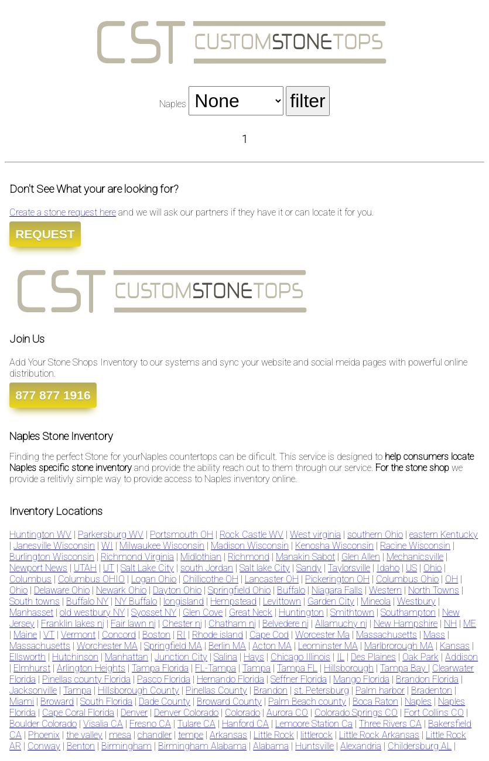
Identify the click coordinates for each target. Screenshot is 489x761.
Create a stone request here (62, 212)
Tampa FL (297, 668)
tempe (190, 734)
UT (108, 568)
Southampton (408, 612)
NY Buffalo (136, 601)
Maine (25, 634)
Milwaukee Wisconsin (161, 545)
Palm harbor (380, 690)
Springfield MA (173, 645)
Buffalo (291, 590)
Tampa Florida (160, 668)
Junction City (181, 657)
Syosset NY (153, 612)
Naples (418, 701)
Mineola (376, 601)
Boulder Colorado (43, 723)
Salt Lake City (147, 568)
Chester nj (182, 623)
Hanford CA (245, 723)
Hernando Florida (230, 679)
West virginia (315, 534)
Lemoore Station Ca (314, 723)
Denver (134, 712)
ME (469, 623)
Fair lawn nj (133, 623)
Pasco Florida (163, 679)
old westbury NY (92, 612)
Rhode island (217, 634)
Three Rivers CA (390, 723)
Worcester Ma (322, 634)
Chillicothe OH (210, 579)
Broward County (229, 701)
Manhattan (126, 657)
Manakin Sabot (305, 556)
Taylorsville (349, 568)
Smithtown (352, 612)
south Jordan (206, 568)
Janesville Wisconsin (54, 545)
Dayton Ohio (177, 590)
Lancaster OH (272, 579)
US (411, 568)
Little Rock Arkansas (379, 734)
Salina (225, 657)
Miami (21, 701)
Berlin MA (227, 645)
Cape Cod (269, 634)
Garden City (330, 601)
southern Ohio (375, 534)
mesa (120, 734)
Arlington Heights (91, 668)
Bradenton (431, 690)
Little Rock (274, 734)
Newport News (38, 568)
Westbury (416, 601)
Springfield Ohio (239, 590)
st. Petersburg (321, 690)
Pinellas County (216, 690)
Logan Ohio (153, 579)
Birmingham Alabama (202, 746)
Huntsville (314, 746)
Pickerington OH (337, 579)
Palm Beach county (307, 701)
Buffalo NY (87, 601)
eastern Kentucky (443, 534)
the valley (84, 734)
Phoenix (44, 734)
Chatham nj (232, 623)
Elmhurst (31, 668)
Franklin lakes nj (72, 623)
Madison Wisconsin (250, 545)
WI (107, 545)
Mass (434, 634)
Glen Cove (203, 612)
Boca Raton (375, 701)
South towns (34, 601)
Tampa (256, 668)
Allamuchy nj (341, 623)
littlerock (316, 734)
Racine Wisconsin (415, 545)
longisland (183, 601)
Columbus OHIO (91, 579)
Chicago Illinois (300, 657)
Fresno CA (150, 723)
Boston (156, 634)
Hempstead (233, 601)
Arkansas (228, 734)
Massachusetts (386, 634)
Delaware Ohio (62, 590)
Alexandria (360, 746)
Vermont (78, 634)
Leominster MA (328, 645)
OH (451, 579)
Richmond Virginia (137, 556)
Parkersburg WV (110, 534)
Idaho (388, 568)
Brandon (271, 690)
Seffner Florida (299, 679)
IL (340, 657)
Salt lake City (265, 568)
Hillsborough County (138, 690)
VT (48, 634)
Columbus (30, 579)
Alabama (271, 746)
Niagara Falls (337, 590)
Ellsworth (27, 657)
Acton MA (272, 645)
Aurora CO (287, 712)
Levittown (282, 601)
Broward (57, 701)
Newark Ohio (121, 590)
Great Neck (250, 612)
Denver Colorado (186, 712)
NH (450, 623)
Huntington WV (40, 534)
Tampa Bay (404, 668)
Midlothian (200, 556)
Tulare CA (196, 723)
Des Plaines (373, 657)
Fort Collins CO (434, 712)
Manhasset (31, 612)
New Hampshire (405, 623)
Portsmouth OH (181, 534)
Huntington (301, 612)
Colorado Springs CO (356, 712)
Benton (81, 746)
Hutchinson (75, 657)
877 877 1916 (52, 395)
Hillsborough (349, 668)
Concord (119, 634)
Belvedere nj (285, 623)
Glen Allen (360, 556)
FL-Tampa (215, 668)
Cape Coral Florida (78, 712)
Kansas (455, 645)
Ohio (432, 568)
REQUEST (45, 234)
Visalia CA (103, 723)
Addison (461, 657)
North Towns (433, 590)
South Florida (106, 701)
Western (385, 590)
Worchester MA (107, 645)
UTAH (85, 568)
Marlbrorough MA (398, 645)
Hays (254, 657)
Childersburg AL (420, 746)
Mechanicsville (415, 556)
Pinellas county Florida (86, 679)
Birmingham (126, 746)
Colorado (242, 712)
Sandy (309, 568)
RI (181, 634)
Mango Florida (361, 679)
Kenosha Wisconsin (334, 545)
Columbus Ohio (407, 579)
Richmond (248, 556)
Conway (44, 746)
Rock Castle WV (251, 534)
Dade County (164, 701)
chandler (155, 734)
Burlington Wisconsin (51, 556)
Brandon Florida (427, 679)
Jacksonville (33, 690)
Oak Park (420, 657)
